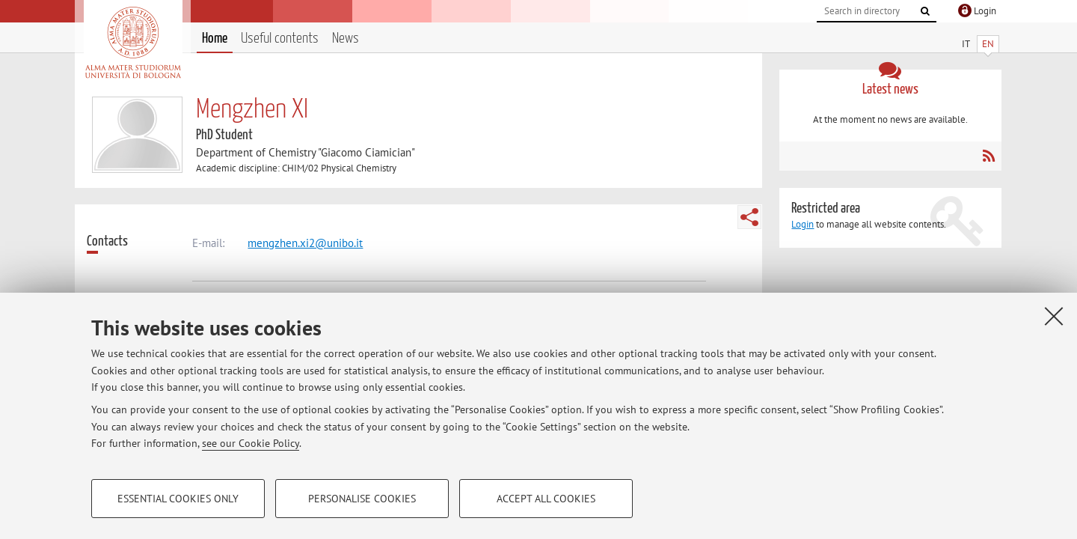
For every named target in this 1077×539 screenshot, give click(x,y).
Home (214, 38)
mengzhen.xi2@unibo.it (305, 243)
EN (988, 43)
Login (802, 224)
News (345, 38)
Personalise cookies (362, 498)
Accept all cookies (546, 498)
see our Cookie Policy (250, 443)
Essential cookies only (178, 498)
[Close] (1054, 316)
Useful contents (280, 38)
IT (966, 43)
